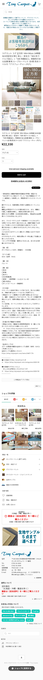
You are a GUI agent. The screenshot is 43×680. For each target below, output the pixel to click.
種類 (3, 149)
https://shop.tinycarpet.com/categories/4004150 (22, 371)
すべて (6, 399)
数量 (3, 158)
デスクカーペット (12, 469)
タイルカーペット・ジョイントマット (19, 475)
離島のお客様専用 (12, 485)
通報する (37, 386)
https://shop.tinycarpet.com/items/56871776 (17, 353)
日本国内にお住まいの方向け (21, 181)
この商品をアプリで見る (21, 380)
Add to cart (21, 175)
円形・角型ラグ (11, 464)
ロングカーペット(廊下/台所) (16, 459)
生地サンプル (10, 480)
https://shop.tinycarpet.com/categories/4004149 (22, 362)
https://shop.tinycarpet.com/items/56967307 (22, 328)
